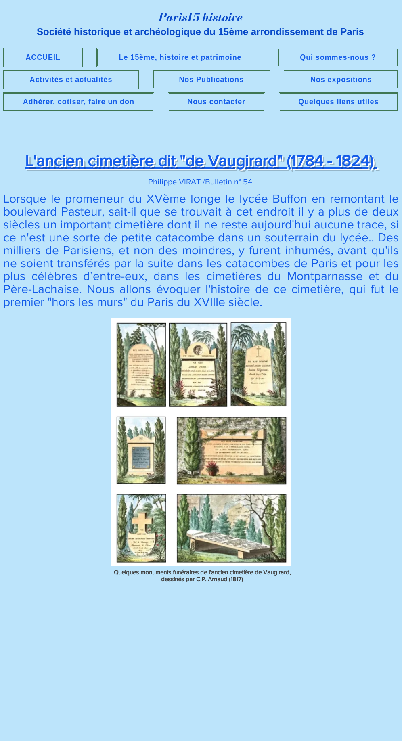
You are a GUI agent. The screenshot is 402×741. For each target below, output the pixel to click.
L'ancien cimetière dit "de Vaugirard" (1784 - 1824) (201, 161)
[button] (71, 79)
